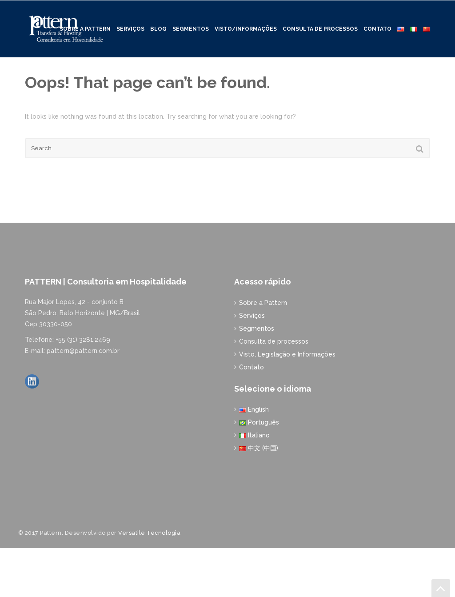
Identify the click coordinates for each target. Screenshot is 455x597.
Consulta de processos (320, 24)
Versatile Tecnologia (149, 581)
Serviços (130, 24)
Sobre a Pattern (263, 351)
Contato (377, 24)
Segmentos (190, 24)
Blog (158, 24)
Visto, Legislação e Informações (287, 402)
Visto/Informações (246, 24)
